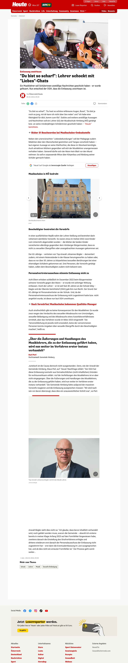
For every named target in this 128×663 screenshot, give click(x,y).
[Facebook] (32, 104)
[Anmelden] (109, 5)
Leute (40, 651)
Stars (40, 647)
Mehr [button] (82, 11)
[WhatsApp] (28, 104)
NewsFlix (95, 647)
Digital (41, 658)
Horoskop (42, 662)
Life (43, 11)
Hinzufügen (92, 165)
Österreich (17, 11)
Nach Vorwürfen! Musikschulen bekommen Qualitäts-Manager (64, 304)
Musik (38, 567)
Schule (23, 567)
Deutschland (16, 654)
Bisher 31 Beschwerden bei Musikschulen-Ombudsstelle (60, 132)
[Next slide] (99, 198)
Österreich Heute (36, 94)
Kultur (41, 654)
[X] (30, 610)
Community (64, 11)
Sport (25, 11)
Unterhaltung (52, 11)
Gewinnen (74, 11)
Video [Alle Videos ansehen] (104, 11)
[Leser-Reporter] (79, 5)
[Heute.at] (19, 4)
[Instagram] (35, 610)
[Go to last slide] (28, 198)
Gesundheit (70, 658)
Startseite (14, 16)
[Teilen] (36, 104)
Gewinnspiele (71, 651)
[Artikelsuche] (95, 5)
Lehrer (30, 567)
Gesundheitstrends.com (101, 651)
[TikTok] (41, 610)
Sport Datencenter (73, 647)
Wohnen (68, 662)
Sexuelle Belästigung (50, 567)
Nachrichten (34, 11)
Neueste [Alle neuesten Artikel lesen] (111, 11)
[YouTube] (46, 610)
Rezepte (68, 654)
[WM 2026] (46, 5)
